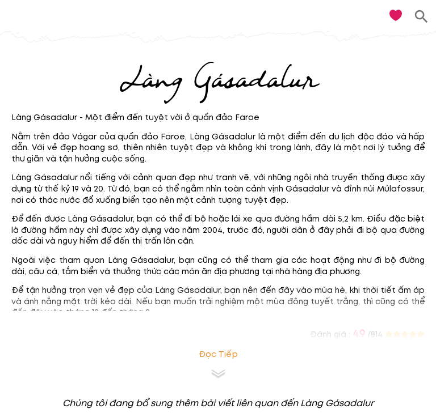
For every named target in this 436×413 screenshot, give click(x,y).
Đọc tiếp (218, 354)
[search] (421, 16)
